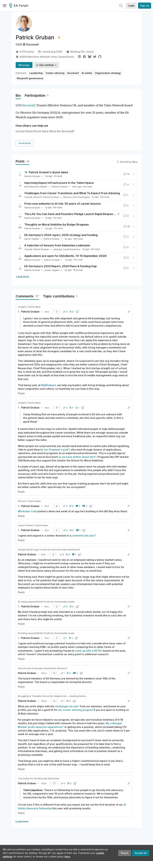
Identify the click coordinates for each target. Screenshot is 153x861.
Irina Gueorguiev (81, 197)
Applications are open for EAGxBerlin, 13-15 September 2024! (65, 256)
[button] (65, 312)
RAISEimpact (48, 385)
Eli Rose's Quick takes (29, 501)
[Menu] (5, 6)
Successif (28, 105)
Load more (22, 276)
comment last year (83, 535)
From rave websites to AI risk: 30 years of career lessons (62, 203)
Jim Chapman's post (56, 449)
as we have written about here (76, 456)
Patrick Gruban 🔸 (33, 176)
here (67, 856)
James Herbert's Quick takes (33, 525)
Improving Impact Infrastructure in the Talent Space (59, 182)
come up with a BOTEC (88, 650)
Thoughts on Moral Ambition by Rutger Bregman (56, 224)
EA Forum (19, 6)
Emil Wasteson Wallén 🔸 (37, 186)
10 (126, 174)
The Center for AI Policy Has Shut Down (38, 778)
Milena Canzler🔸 (33, 259)
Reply (21, 393)
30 (126, 226)
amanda (57, 249)
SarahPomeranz (71, 249)
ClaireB (28, 197)
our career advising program (75, 709)
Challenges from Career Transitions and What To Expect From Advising (72, 193)
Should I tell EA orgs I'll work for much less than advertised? (49, 549)
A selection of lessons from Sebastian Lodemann (57, 245)
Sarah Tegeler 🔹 (33, 238)
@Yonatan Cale (27, 511)
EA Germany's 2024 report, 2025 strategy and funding (61, 235)
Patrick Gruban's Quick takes (48, 172)
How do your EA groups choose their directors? (42, 668)
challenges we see (66, 706)
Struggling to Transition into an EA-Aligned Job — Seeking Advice (52, 696)
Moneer (67, 197)
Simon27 (37, 197)
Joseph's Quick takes (29, 306)
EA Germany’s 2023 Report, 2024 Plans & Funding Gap (60, 266)
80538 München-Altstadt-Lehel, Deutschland (45, 56)
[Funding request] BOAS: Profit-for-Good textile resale (46, 601)
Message (24, 65)
